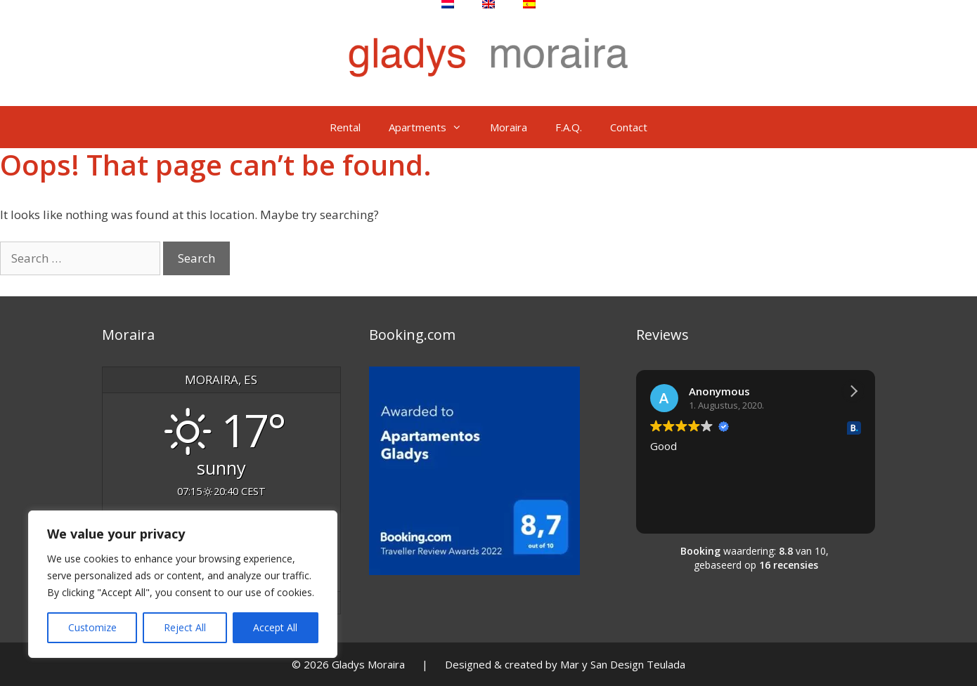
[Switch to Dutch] (447, 4)
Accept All (275, 627)
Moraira (508, 127)
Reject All (185, 627)
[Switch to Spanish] (529, 4)
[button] (853, 391)
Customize (92, 627)
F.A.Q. (568, 127)
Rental (345, 127)
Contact (628, 127)
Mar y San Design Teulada (622, 664)
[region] (182, 584)
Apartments (432, 127)
